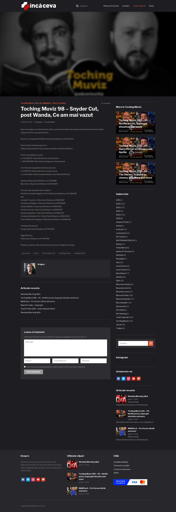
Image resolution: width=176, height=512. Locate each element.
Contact (125, 6)
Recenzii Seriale (123, 299)
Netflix (119, 277)
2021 (36, 103)
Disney (119, 244)
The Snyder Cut (48, 253)
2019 (118, 200)
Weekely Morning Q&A (31, 294)
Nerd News (121, 273)
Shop (151, 6)
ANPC (116, 473)
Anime (119, 226)
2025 (118, 218)
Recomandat (45, 103)
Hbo (118, 262)
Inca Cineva (121, 266)
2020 (118, 204)
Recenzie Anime (123, 284)
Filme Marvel (121, 248)
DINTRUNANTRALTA (125, 240)
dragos (39, 122)
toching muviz (65, 253)
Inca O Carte (121, 270)
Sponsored (120, 306)
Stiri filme (120, 310)
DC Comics (120, 237)
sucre (36, 253)
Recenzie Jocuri (123, 292)
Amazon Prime (122, 222)
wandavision (79, 253)
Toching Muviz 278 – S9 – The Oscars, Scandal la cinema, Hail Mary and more (135, 174)
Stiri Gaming (121, 314)
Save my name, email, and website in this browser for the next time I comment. (56, 367)
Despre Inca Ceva (111, 6)
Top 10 (119, 325)
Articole (119, 229)
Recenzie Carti (122, 288)
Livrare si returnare (122, 469)
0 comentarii (49, 122)
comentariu (121, 233)
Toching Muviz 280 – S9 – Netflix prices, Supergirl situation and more (50, 298)
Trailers (119, 328)
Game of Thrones (123, 251)
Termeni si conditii (121, 466)
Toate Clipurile (139, 6)
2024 (118, 215)
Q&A (118, 281)
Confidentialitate (121, 462)
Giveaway (120, 259)
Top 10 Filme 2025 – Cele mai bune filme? (38, 309)
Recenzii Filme (122, 295)
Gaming (119, 255)
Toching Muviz (27, 103)
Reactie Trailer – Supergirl (32, 305)
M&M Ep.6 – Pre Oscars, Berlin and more (38, 301)
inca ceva (26, 253)
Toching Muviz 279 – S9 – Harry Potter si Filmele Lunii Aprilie (135, 149)
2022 (118, 211)
